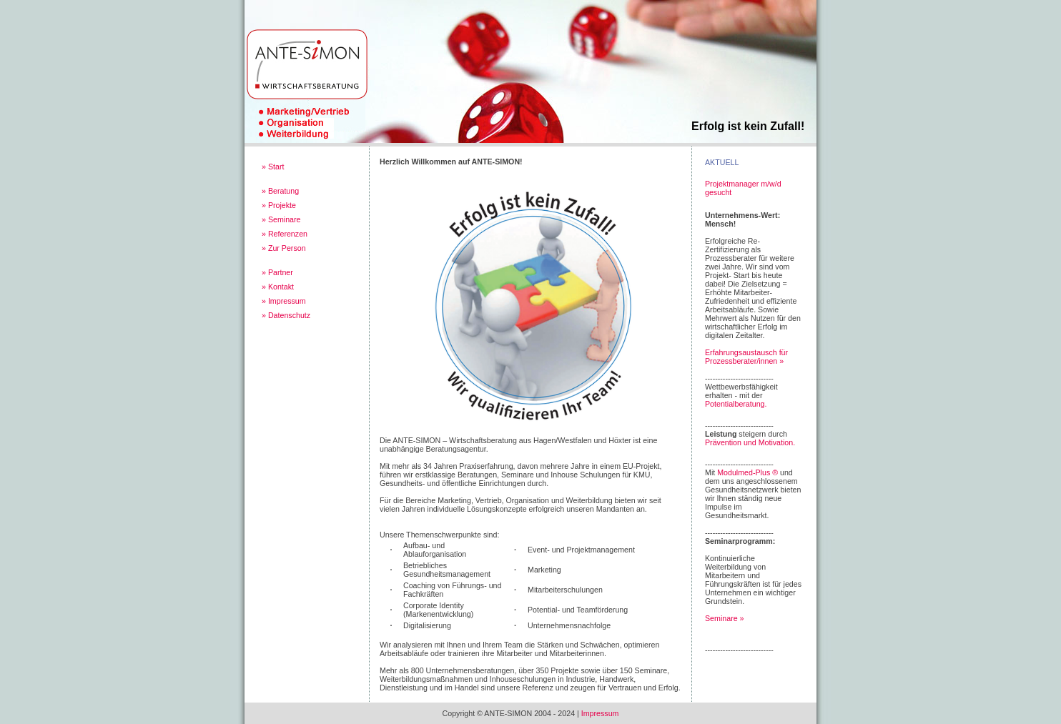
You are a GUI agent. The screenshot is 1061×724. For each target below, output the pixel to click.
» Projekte (279, 205)
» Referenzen (284, 233)
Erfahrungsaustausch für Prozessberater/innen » (746, 356)
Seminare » (724, 618)
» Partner (277, 272)
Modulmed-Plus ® (747, 472)
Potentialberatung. (736, 404)
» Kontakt (278, 286)
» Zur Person (284, 248)
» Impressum (284, 301)
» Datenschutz (286, 315)
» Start (273, 166)
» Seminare (281, 219)
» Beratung (280, 191)
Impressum (600, 713)
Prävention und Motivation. (750, 442)
